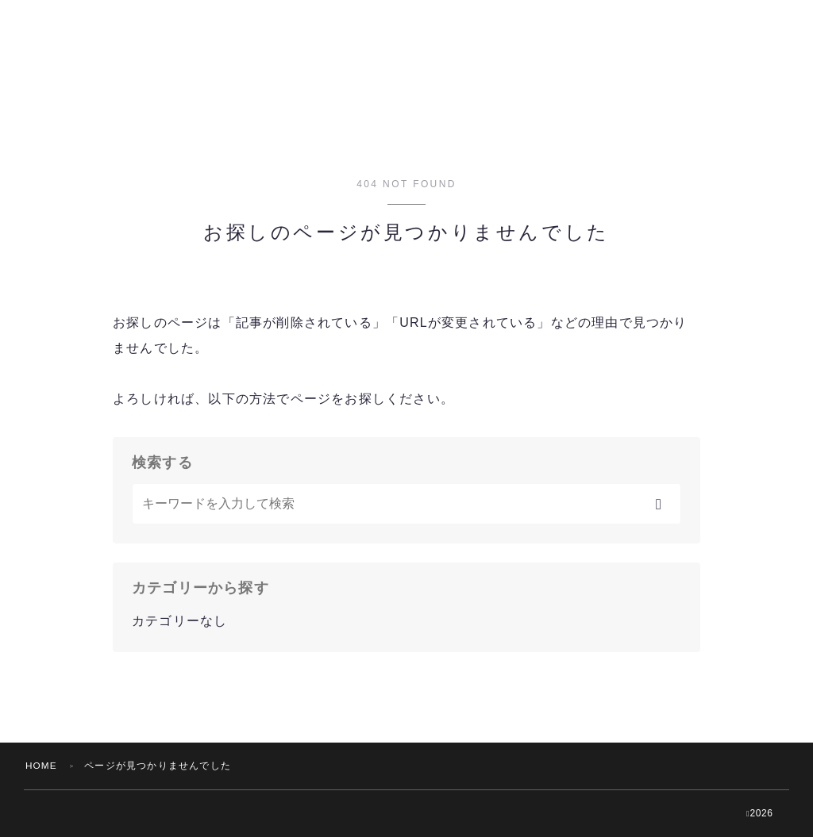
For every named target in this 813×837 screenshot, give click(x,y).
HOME (41, 765)
